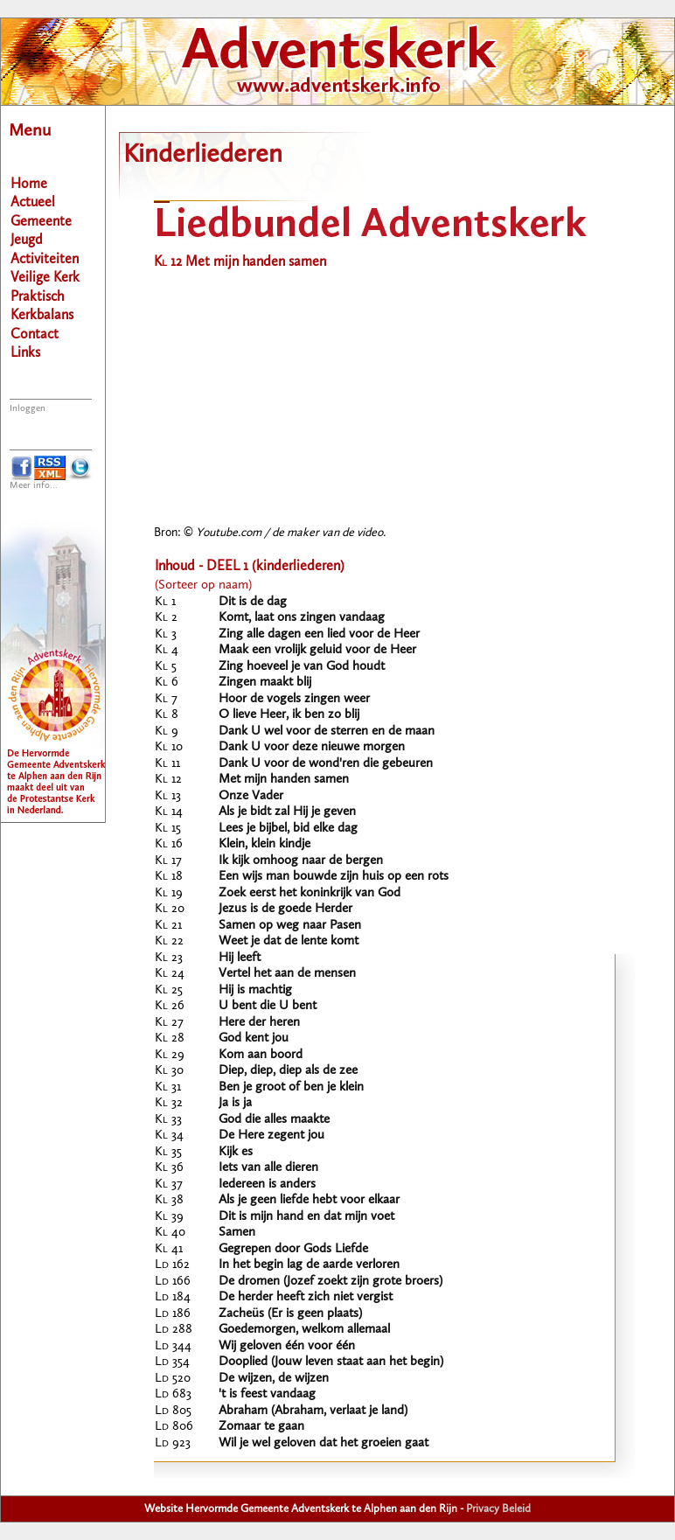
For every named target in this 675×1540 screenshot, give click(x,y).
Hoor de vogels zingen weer (294, 699)
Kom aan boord (261, 1055)
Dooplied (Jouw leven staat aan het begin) (331, 1362)
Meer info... (34, 486)
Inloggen (27, 409)
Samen (237, 1232)
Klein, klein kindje (264, 844)
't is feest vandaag (267, 1394)
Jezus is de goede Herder (285, 909)
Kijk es (236, 1152)
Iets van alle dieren (268, 1167)
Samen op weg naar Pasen (290, 925)
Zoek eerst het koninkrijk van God (309, 893)
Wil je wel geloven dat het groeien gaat (323, 1443)
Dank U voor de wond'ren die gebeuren (326, 763)
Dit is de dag (253, 602)
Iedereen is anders (267, 1184)
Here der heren (259, 1022)
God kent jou (254, 1038)
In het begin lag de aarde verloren (309, 1265)
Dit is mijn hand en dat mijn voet (306, 1216)
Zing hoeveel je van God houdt (302, 666)
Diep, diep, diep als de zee (288, 1070)
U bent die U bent (268, 1006)
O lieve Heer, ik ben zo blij (289, 714)
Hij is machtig (255, 990)
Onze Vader (251, 796)
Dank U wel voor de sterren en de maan (327, 731)
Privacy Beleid (498, 1509)
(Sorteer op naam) (203, 585)
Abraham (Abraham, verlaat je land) (313, 1411)
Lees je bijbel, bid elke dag (288, 828)
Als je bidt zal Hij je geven (287, 812)
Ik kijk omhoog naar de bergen (301, 861)
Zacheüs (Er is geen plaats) (290, 1313)
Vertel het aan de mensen (287, 973)
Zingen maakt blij (265, 682)
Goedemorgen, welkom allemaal (304, 1329)
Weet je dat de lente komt (288, 941)
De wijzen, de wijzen (274, 1378)
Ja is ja (235, 1103)
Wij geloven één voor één (287, 1346)
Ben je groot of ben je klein (291, 1087)
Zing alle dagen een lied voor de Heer (319, 634)
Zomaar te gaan (261, 1426)
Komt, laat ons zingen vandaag (302, 617)
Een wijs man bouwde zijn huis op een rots (334, 876)
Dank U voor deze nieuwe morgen (312, 747)
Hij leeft (240, 958)
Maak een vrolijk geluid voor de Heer (317, 650)
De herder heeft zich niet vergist (306, 1297)
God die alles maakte (274, 1119)
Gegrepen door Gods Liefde (293, 1249)
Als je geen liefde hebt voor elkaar (309, 1200)
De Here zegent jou (271, 1135)
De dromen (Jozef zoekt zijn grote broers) (330, 1281)
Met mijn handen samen (284, 779)
